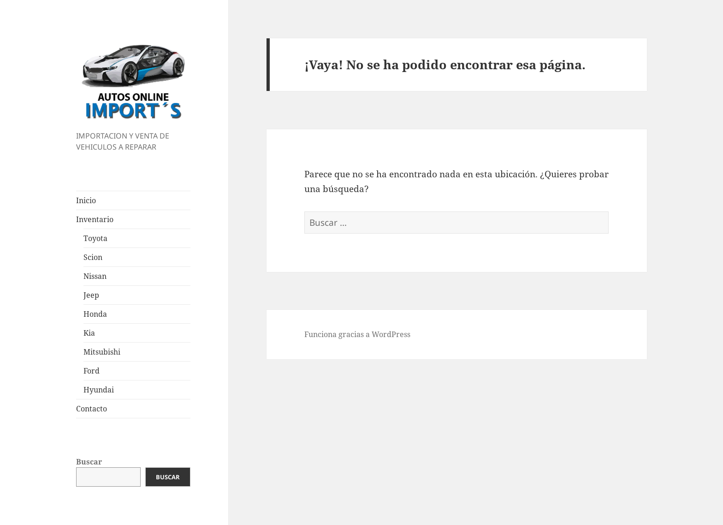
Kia (89, 333)
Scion (92, 257)
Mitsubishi (101, 352)
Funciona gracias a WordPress (357, 334)
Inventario (94, 219)
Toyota (95, 238)
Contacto (91, 409)
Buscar (89, 462)
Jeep (91, 295)
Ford (91, 371)
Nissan (95, 276)
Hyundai (98, 390)
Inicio (86, 200)
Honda (95, 314)
